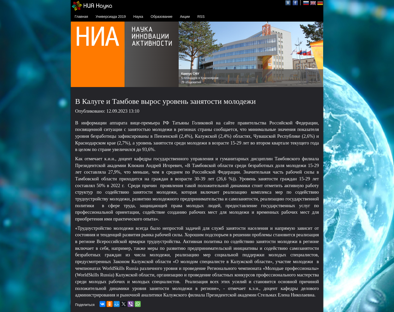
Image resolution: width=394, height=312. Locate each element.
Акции (185, 17)
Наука (138, 17)
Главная (81, 17)
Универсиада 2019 (110, 17)
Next (317, 54)
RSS (201, 17)
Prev (185, 54)
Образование (162, 17)
